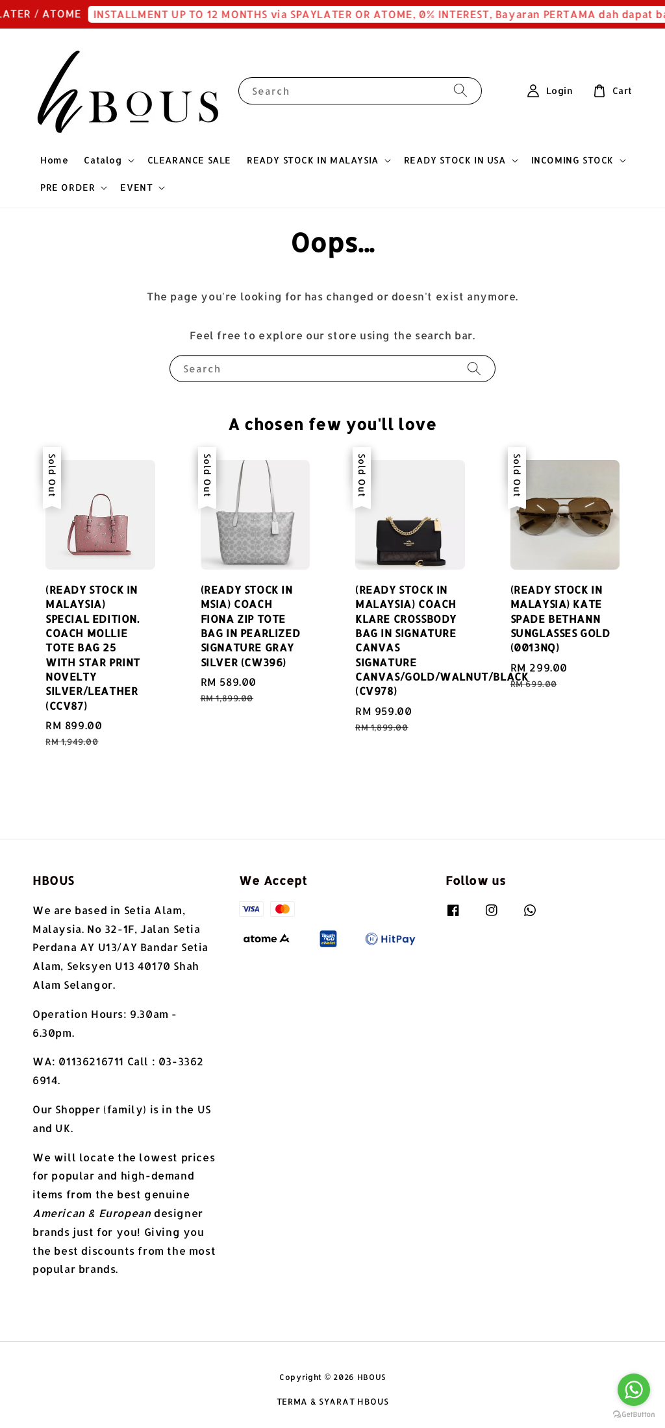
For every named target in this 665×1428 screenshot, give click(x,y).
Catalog (102, 159)
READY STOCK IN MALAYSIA (313, 159)
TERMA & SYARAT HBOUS (333, 1401)
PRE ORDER (67, 187)
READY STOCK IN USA (455, 159)
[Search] (460, 90)
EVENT (136, 187)
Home (54, 159)
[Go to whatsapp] (634, 1390)
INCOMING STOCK (572, 159)
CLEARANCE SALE (189, 159)
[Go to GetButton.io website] (634, 1414)
